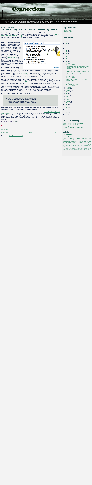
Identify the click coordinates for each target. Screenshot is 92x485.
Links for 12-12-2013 (70, 76)
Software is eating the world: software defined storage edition (29, 29)
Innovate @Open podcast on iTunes (72, 124)
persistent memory (11, 57)
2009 (66, 109)
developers (88, 141)
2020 (66, 50)
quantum (71, 149)
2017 (66, 55)
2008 (66, 111)
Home (31, 132)
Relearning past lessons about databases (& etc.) (77, 66)
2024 (66, 43)
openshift (74, 142)
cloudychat (67, 135)
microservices (66, 141)
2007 (66, 112)
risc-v (81, 149)
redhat (84, 136)
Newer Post (4, 132)
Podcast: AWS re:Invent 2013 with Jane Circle (76, 79)
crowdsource (81, 141)
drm (90, 145)
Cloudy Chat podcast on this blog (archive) (74, 127)
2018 (66, 53)
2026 (66, 40)
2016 (66, 56)
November (68, 87)
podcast (65, 136)
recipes (78, 149)
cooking (81, 145)
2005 (66, 116)
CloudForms (68, 144)
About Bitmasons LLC (68, 30)
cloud (80, 136)
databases (86, 145)
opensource (87, 135)
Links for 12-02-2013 (70, 85)
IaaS (73, 144)
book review (76, 139)
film (84, 139)
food (66, 146)
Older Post (57, 132)
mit (63, 148)
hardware (88, 139)
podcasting (84, 138)
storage (73, 151)
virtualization (80, 151)
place (85, 148)
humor (79, 146)
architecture (75, 141)
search (84, 149)
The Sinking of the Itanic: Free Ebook (72, 33)
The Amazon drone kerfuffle (72, 84)
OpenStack (66, 139)
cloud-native (65, 145)
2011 (66, 106)
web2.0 (84, 151)
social (85, 142)
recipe (74, 149)
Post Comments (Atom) (16, 136)
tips (76, 151)
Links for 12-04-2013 (70, 80)
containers (75, 136)
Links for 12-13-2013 (70, 75)
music (78, 148)
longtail (89, 146)
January (68, 102)
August (68, 91)
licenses (85, 146)
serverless (88, 149)
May (67, 96)
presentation (65, 149)
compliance (71, 145)
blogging (89, 144)
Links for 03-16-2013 (70, 69)
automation (82, 144)
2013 (66, 61)
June (67, 95)
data (82, 139)
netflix (69, 142)
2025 (66, 41)
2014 (66, 60)
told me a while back (24, 82)
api (78, 144)
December (68, 63)
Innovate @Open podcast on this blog (73, 123)
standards (69, 151)
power (89, 148)
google (71, 139)
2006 (66, 114)
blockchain (73, 138)
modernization (73, 148)
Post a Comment (5, 129)
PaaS (64, 138)
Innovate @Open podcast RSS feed (72, 126)
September (69, 90)
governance (72, 146)
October (68, 88)
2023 (66, 45)
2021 (66, 48)
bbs (86, 144)
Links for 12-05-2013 (70, 77)
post (78, 138)
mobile (67, 148)
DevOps (70, 136)
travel (89, 142)
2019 (66, 51)
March (67, 99)
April (67, 98)
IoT (71, 141)
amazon (76, 144)
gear (68, 146)
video (64, 144)
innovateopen (77, 135)
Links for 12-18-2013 (70, 64)
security (88, 136)
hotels (76, 146)
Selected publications (68, 31)
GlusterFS (24, 73)
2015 (66, 58)
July (67, 93)
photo (82, 148)
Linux (89, 138)
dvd (64, 146)
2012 (66, 104)
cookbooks (77, 145)
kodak (82, 146)
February (68, 101)
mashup (65, 142)
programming (80, 142)
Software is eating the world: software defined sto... (78, 73)
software (65, 151)
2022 (66, 46)
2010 (66, 107)
